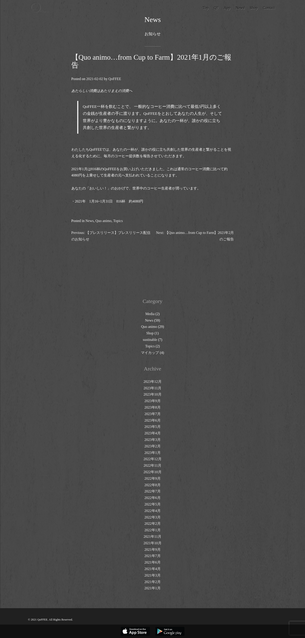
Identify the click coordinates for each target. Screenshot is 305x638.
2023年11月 (152, 388)
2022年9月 (153, 478)
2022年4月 (153, 511)
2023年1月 (153, 453)
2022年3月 (153, 517)
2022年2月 (153, 523)
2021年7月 (153, 556)
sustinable (150, 340)
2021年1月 (153, 588)
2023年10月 (153, 394)
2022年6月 (153, 498)
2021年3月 (153, 575)
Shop (150, 333)
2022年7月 (153, 491)
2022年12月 (153, 459)
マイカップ (150, 353)
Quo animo (103, 221)
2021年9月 (153, 549)
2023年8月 (153, 407)
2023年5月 (153, 427)
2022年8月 (153, 485)
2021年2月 (153, 582)
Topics (118, 221)
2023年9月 (153, 401)
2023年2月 (153, 446)
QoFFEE (114, 79)
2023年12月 (153, 381)
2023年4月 (153, 433)
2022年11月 (152, 465)
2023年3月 (153, 440)
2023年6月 (153, 420)
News (89, 221)
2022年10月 (153, 472)
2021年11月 (152, 536)
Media (150, 314)
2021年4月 (153, 569)
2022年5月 (153, 504)
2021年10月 (153, 543)
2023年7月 (153, 414)
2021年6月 (153, 562)
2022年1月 (153, 530)
